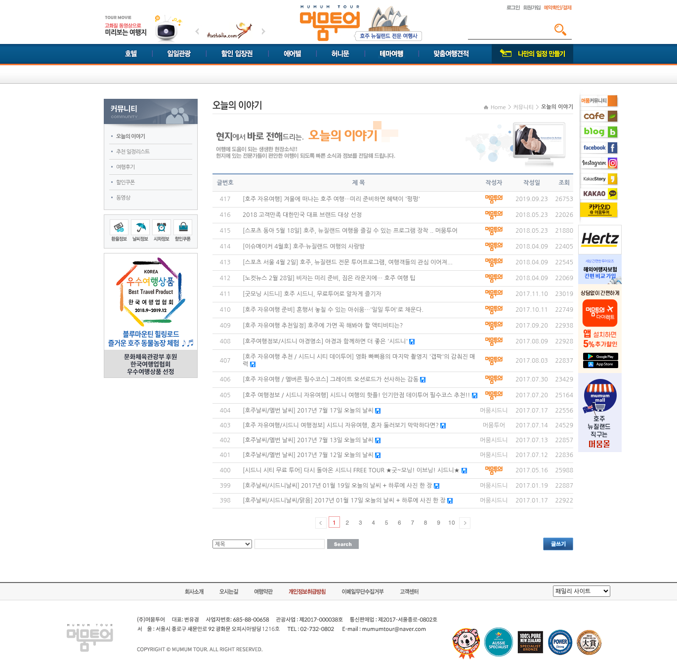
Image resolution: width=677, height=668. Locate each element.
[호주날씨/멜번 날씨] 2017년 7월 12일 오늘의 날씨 (308, 455)
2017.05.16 (531, 470)
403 (225, 425)
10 (451, 522)
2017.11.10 (531, 294)
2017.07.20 (531, 395)
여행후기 (125, 167)
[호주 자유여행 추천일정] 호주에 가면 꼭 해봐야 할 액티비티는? (323, 326)
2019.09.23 (531, 199)
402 (225, 440)
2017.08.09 (531, 341)
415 (225, 231)
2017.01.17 (531, 500)
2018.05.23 (531, 215)
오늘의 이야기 (130, 136)
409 (225, 326)
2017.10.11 (531, 310)
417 (225, 199)
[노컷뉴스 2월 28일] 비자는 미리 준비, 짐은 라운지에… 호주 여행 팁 (329, 278)
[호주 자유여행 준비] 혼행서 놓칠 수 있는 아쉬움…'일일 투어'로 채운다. (333, 310)
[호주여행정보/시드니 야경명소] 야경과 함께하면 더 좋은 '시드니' (325, 341)
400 (225, 470)
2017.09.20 (531, 326)
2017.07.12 (531, 455)
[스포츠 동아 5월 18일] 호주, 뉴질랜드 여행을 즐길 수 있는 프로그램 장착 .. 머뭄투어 (350, 231)
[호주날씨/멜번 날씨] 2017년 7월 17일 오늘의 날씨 (308, 411)
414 (225, 247)
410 (225, 310)
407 (225, 361)
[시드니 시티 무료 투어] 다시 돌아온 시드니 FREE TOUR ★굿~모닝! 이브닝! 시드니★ (351, 470)
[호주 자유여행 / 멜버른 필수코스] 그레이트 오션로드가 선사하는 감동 (331, 379)
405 (225, 395)
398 (225, 500)
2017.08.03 (531, 361)
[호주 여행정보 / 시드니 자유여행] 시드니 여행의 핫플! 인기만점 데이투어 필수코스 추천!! (356, 395)
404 (225, 411)
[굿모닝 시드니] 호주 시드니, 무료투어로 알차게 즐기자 (312, 294)
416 (225, 215)
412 (225, 278)
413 (225, 262)
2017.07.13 (531, 440)
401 (225, 455)
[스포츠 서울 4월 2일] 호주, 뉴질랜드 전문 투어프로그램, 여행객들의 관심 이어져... (348, 262)
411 (225, 294)
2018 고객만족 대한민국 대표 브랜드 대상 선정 (302, 215)
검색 (560, 30)
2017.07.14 (531, 425)
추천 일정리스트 (132, 152)
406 (225, 379)
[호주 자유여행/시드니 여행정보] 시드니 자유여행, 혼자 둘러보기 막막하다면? (341, 425)
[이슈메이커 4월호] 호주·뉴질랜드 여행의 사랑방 (304, 247)
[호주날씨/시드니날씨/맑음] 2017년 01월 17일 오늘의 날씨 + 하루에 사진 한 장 (344, 500)
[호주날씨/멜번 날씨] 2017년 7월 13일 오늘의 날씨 (308, 440)
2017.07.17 (531, 411)
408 (225, 341)
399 (225, 486)
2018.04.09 (531, 247)
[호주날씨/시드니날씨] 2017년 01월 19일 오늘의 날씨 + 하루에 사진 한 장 (338, 486)
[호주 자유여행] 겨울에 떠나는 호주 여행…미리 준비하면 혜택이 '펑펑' (331, 199)
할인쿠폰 (125, 182)
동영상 (123, 198)
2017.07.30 (531, 379)
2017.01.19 (531, 486)
